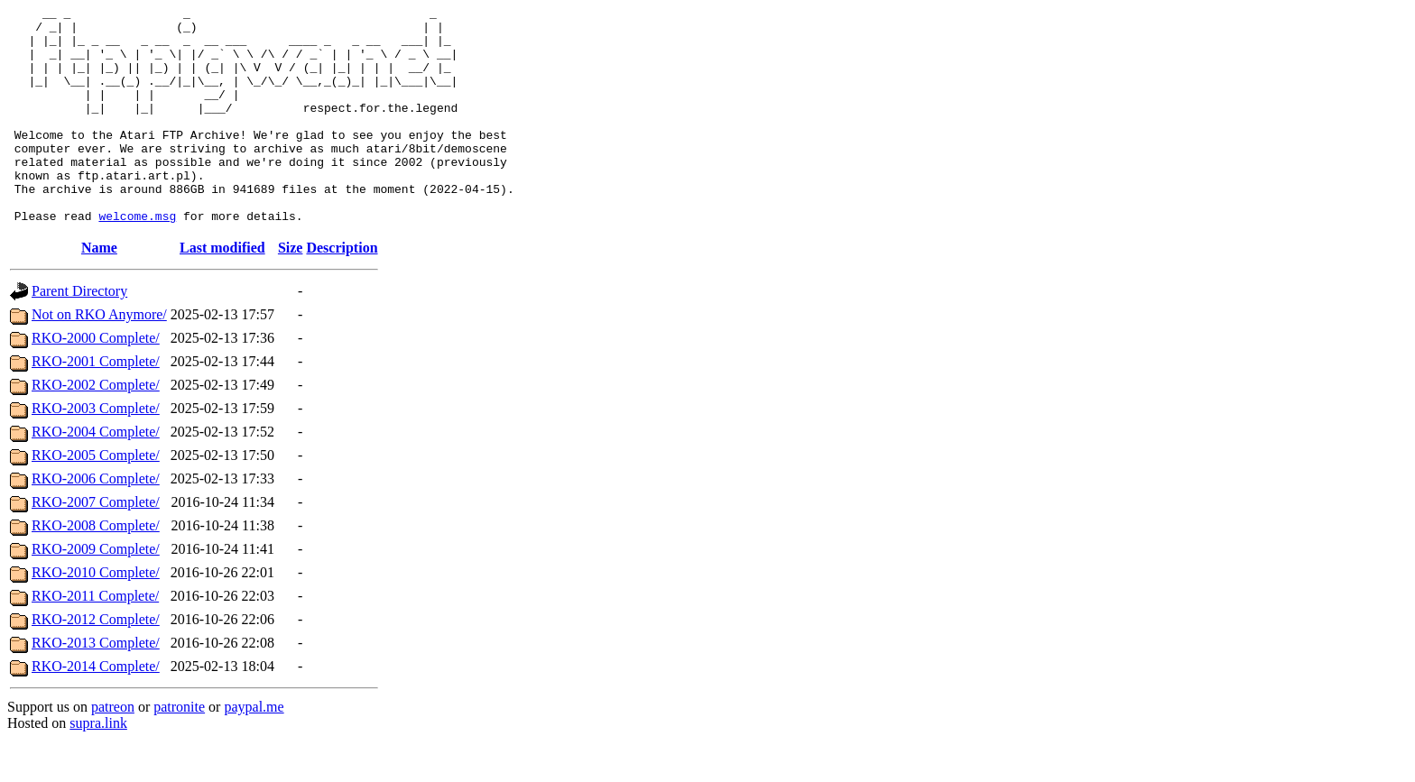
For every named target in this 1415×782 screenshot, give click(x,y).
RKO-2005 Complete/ (96, 498)
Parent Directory (79, 334)
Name (99, 291)
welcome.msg (137, 259)
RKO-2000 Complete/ (96, 381)
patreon (112, 750)
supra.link (98, 766)
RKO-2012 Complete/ (96, 662)
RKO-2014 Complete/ (96, 709)
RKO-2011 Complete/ (95, 639)
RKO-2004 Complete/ (96, 475)
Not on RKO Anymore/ (99, 357)
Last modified (222, 291)
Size (290, 291)
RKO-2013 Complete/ (96, 686)
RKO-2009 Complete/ (96, 592)
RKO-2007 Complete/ (96, 545)
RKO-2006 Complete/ (96, 521)
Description (341, 291)
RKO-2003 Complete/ (96, 451)
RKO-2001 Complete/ (96, 404)
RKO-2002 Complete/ (96, 428)
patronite (179, 750)
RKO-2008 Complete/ (96, 568)
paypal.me (253, 750)
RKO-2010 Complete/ (96, 615)
